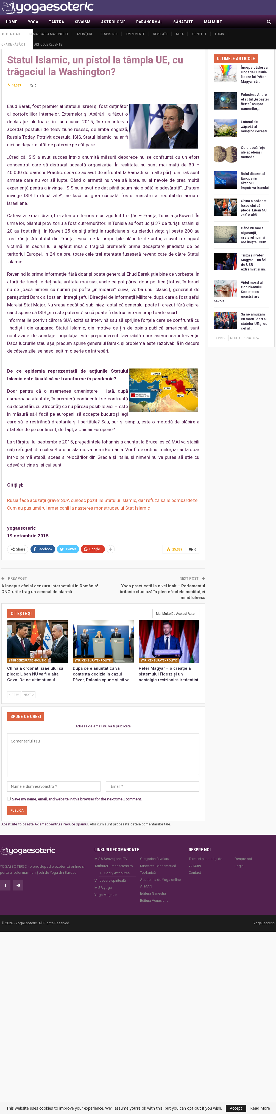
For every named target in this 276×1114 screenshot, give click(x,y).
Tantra (56, 21)
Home (11, 21)
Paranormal (149, 21)
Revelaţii (160, 34)
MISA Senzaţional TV (110, 859)
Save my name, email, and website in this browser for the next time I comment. (77, 799)
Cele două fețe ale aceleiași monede (253, 152)
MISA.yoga (103, 888)
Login (219, 34)
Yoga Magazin (105, 895)
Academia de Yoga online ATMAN (160, 883)
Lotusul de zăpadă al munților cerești (254, 126)
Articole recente (48, 44)
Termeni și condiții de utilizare (205, 862)
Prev (14, 695)
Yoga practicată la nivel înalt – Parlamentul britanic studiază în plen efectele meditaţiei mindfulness (162, 591)
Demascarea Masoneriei (48, 34)
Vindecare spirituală (110, 880)
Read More (260, 1108)
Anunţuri (84, 34)
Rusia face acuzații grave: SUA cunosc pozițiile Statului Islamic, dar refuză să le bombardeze (102, 500)
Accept (236, 1108)
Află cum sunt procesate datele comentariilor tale (130, 824)
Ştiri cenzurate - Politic (27, 660)
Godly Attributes (117, 873)
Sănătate (183, 21)
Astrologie (113, 21)
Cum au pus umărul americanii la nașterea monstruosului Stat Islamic (78, 508)
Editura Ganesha (153, 893)
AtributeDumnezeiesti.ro (113, 866)
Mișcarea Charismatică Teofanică (158, 869)
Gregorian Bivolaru (154, 859)
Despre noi (109, 34)
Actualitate (11, 34)
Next (29, 695)
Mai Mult (213, 21)
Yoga (33, 21)
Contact (199, 34)
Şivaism (83, 21)
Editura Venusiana (154, 900)
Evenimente (135, 34)
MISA (179, 34)
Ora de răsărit (13, 44)
